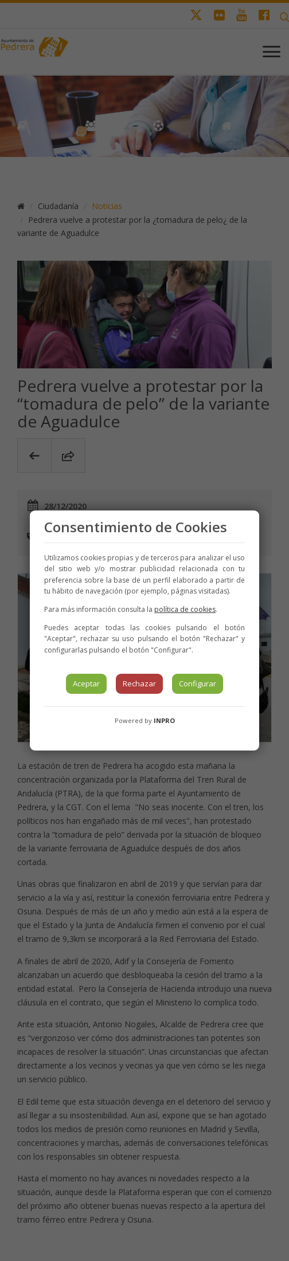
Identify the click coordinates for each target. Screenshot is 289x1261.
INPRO (164, 720)
